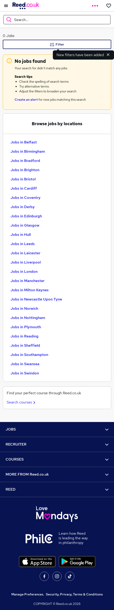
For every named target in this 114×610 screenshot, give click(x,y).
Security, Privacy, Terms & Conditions (74, 594)
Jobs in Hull (20, 234)
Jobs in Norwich (24, 308)
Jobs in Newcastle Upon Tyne (36, 299)
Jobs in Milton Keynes (29, 290)
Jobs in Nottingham (27, 317)
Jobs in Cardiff (23, 188)
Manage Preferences (27, 594)
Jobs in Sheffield (25, 345)
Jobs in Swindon (24, 373)
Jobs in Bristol (23, 179)
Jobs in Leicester (25, 253)
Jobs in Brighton (24, 169)
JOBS (57, 429)
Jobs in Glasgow (24, 225)
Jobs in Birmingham (27, 151)
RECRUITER (57, 444)
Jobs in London (24, 271)
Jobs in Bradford (25, 160)
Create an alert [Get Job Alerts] (26, 99)
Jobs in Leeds (22, 243)
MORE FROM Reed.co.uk (57, 474)
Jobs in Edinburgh (26, 216)
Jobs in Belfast (23, 142)
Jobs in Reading (24, 336)
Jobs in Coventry (25, 197)
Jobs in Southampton (29, 354)
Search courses (22, 402)
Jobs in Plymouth (25, 327)
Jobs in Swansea (24, 363)
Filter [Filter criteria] (57, 44)
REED (57, 489)
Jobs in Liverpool (25, 262)
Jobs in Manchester (27, 280)
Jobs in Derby (22, 206)
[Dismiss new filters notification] (108, 54)
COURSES (57, 459)
